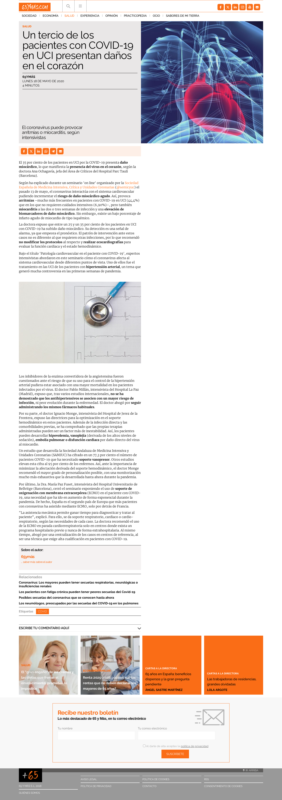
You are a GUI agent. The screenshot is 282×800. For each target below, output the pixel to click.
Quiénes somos (29, 792)
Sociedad (29, 17)
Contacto (149, 786)
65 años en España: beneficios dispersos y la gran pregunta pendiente (171, 676)
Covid (42, 611)
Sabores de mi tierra (182, 17)
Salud (69, 17)
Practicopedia (135, 17)
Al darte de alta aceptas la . (176, 746)
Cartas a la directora (165, 663)
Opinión (111, 17)
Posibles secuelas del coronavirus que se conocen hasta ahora (66, 597)
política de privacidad (194, 746)
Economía (50, 17)
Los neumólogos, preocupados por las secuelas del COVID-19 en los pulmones (78, 603)
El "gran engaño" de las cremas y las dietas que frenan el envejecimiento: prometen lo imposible (47, 674)
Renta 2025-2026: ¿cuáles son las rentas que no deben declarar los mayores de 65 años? (108, 674)
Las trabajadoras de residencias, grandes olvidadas (231, 678)
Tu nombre (65, 728)
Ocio (156, 17)
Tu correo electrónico (152, 728)
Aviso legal (89, 779)
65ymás (28, 77)
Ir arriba (250, 770)
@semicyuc (125, 187)
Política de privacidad (96, 786)
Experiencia (89, 17)
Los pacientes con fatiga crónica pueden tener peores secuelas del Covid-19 (77, 592)
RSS (206, 779)
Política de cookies (155, 779)
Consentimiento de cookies (223, 786)
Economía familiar (100, 654)
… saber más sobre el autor (36, 561)
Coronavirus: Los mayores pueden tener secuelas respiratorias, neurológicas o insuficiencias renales (78, 584)
